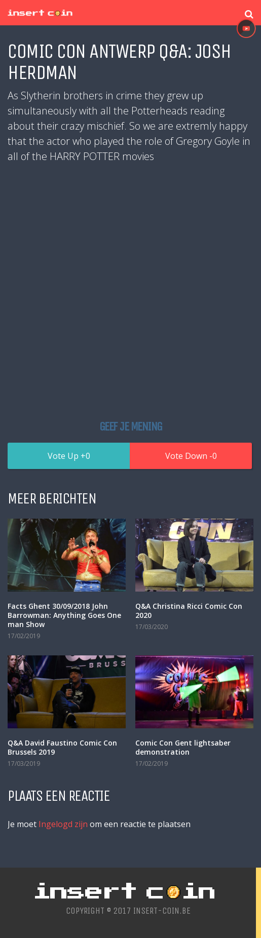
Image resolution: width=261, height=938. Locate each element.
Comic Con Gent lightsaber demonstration (183, 747)
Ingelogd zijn (63, 824)
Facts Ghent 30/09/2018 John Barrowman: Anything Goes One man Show (64, 615)
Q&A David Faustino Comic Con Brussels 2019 (62, 747)
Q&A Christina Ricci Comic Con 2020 (188, 610)
